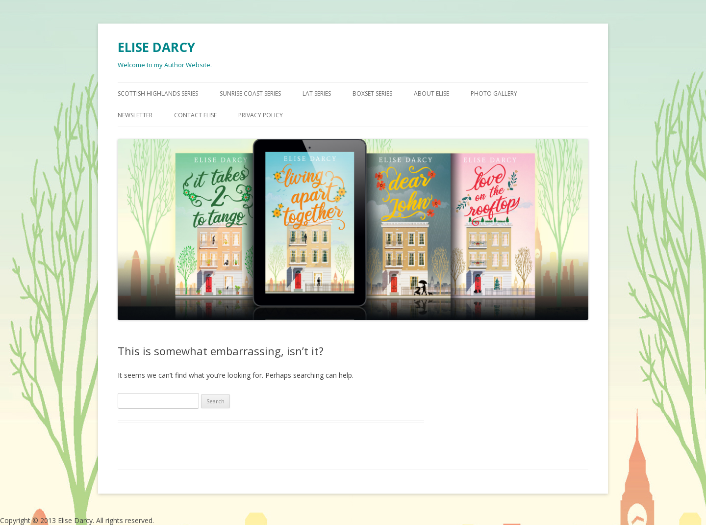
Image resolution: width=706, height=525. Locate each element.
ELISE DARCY (156, 47)
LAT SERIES (317, 93)
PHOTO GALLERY (494, 93)
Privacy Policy (260, 115)
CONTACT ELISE (195, 115)
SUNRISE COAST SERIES (250, 93)
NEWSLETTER (135, 115)
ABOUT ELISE (431, 93)
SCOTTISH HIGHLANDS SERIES (158, 93)
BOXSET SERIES (372, 93)
